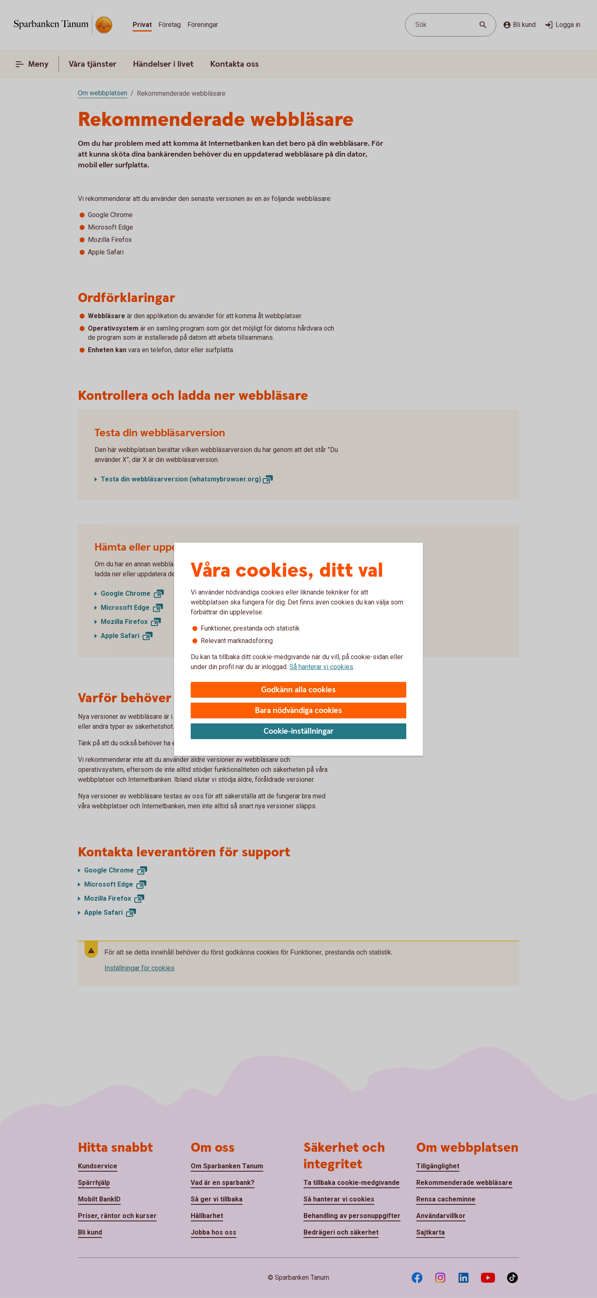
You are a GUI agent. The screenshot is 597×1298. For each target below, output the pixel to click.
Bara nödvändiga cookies (298, 711)
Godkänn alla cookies (298, 690)
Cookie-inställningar (299, 731)
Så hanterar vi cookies (321, 667)
